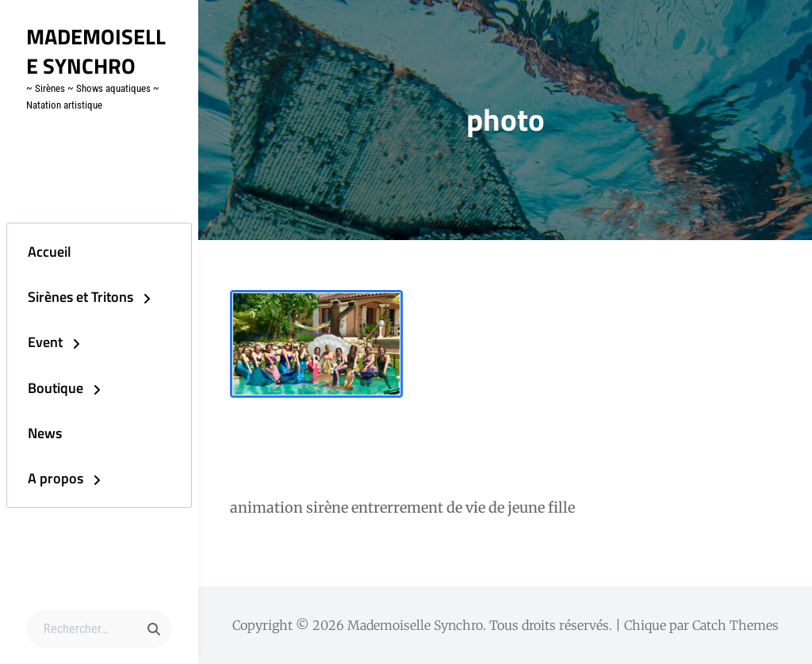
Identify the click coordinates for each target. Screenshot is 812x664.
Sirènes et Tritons (73, 294)
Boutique (48, 388)
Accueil (42, 247)
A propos (48, 483)
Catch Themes (735, 625)
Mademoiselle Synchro (98, 50)
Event (38, 341)
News (38, 435)
